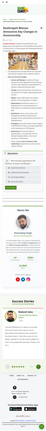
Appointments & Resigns (17, 19)
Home (5, 19)
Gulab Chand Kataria (15, 168)
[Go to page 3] (17, 367)
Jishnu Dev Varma (14, 182)
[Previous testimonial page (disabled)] (7, 367)
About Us (20, 376)
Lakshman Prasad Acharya (17, 172)
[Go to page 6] (23, 367)
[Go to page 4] (19, 367)
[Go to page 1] (12, 367)
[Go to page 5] (21, 367)
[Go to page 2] (14, 367)
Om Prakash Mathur (15, 177)
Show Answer (10, 188)
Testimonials (23, 380)
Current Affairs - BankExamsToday (26, 421)
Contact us (32, 376)
